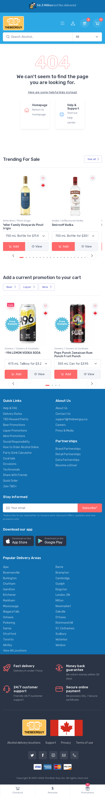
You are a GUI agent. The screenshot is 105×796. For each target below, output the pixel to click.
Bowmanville (11, 572)
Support (50, 742)
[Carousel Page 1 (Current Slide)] (21, 257)
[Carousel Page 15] (71, 257)
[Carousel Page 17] (78, 257)
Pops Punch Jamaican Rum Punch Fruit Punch (73, 354)
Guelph (60, 583)
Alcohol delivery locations (24, 742)
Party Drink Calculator (17, 453)
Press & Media (65, 430)
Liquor (29, 286)
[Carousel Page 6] (40, 257)
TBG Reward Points (15, 419)
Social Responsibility (16, 441)
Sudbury (61, 634)
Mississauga (10, 606)
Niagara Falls (11, 611)
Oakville (60, 611)
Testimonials (11, 469)
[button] (18, 541)
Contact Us (63, 414)
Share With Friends (15, 475)
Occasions (9, 464)
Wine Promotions (14, 436)
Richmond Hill (64, 622)
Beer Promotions (14, 425)
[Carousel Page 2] (26, 257)
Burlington (10, 578)
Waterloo (61, 639)
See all (93, 159)
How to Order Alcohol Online (21, 447)
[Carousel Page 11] (57, 257)
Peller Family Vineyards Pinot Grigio (25, 226)
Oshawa (8, 617)
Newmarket (63, 606)
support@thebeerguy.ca (71, 419)
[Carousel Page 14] (67, 257)
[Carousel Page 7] (43, 257)
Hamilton (9, 589)
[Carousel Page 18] (81, 257)
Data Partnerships (67, 460)
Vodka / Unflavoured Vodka (70, 220)
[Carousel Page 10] (54, 257)
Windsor (61, 645)
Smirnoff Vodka (65, 225)
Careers (61, 425)
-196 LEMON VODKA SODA (23, 353)
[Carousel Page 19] (85, 257)
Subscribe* (89, 508)
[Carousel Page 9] (50, 257)
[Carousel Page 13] (64, 257)
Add (16, 246)
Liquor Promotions (15, 430)
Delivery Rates (12, 414)
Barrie (59, 567)
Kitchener (9, 595)
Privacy (66, 742)
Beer (11, 286)
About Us (62, 408)
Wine (47, 286)
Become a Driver (66, 465)
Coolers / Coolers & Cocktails (22, 348)
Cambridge (63, 578)
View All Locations (15, 650)
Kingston (61, 589)
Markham (9, 600)
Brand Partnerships (68, 449)
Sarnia (7, 628)
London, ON (63, 595)
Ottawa (61, 617)
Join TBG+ (10, 486)
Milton (59, 600)
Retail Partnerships (68, 454)
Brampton (62, 572)
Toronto (8, 639)
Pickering (9, 622)
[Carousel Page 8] (47, 257)
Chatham (9, 583)
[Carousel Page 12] (60, 257)
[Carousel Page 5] (36, 257)
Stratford (9, 634)
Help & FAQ (10, 408)
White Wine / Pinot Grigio (19, 220)
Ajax (6, 567)
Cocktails (9, 458)
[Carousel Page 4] (33, 257)
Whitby (7, 645)
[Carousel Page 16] (74, 257)
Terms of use (84, 742)
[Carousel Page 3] (29, 257)
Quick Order (10, 480)
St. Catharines (65, 628)
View (39, 246)
